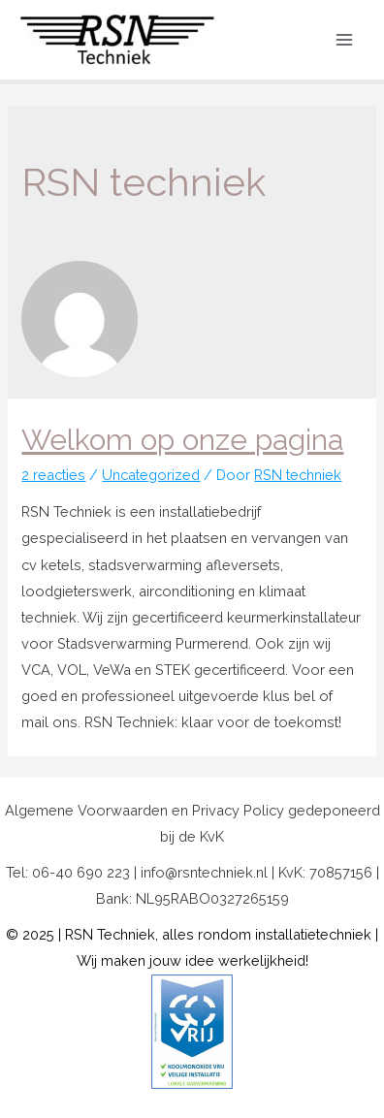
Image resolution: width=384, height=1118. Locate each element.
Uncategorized (151, 474)
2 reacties (53, 474)
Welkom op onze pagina (182, 440)
